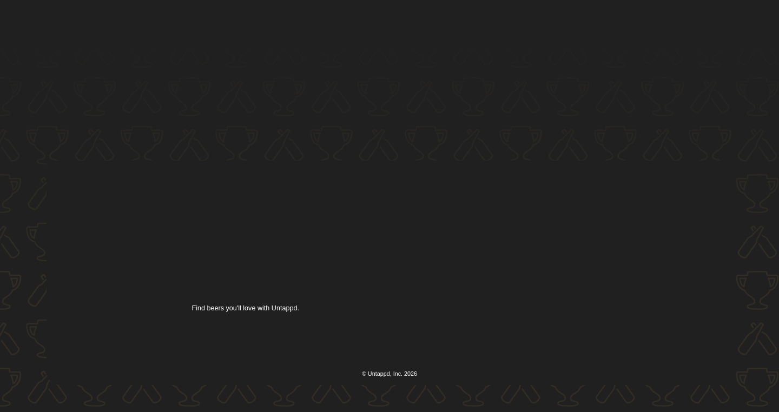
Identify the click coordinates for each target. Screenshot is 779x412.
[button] (387, 25)
